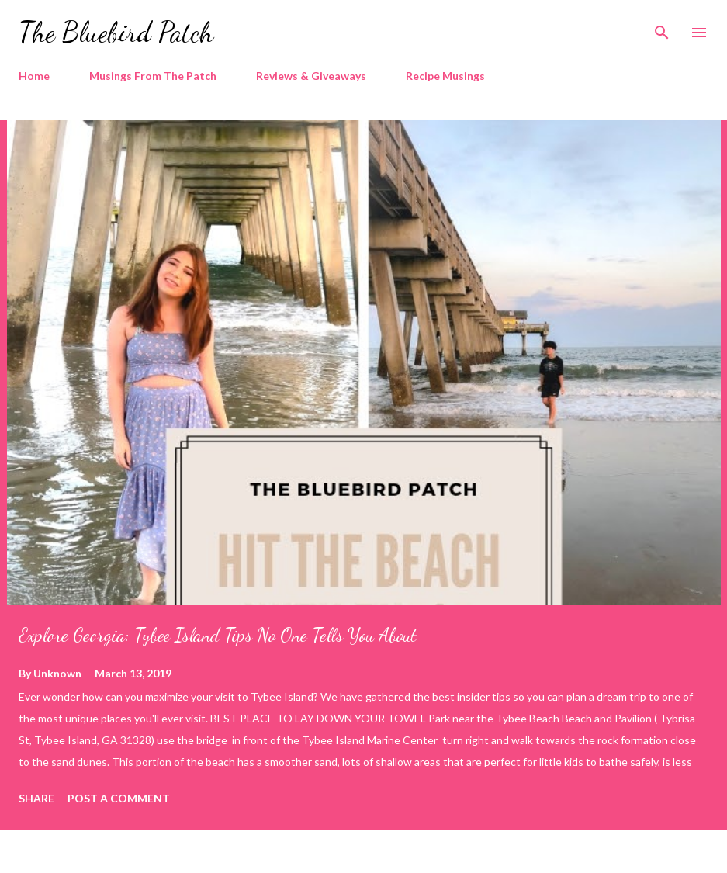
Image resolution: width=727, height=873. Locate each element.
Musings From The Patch (152, 75)
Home (34, 75)
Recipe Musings (445, 75)
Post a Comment (119, 798)
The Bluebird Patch (116, 32)
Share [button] (36, 798)
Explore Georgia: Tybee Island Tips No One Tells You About (218, 635)
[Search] (662, 28)
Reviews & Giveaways (311, 75)
